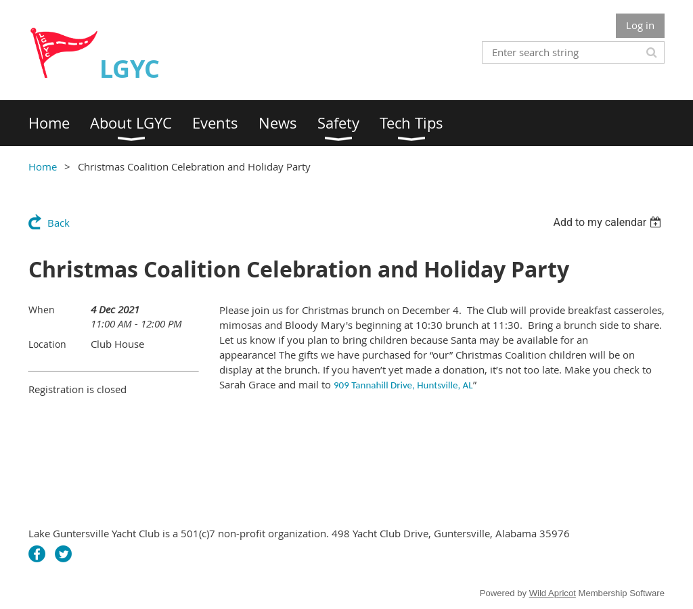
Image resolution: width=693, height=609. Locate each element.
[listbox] (609, 222)
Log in (640, 25)
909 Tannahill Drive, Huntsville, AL (403, 385)
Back (58, 222)
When (41, 309)
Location (47, 344)
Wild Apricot (552, 593)
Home (42, 166)
